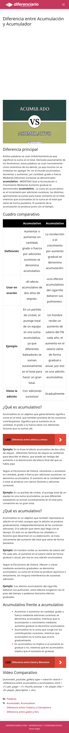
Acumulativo (28, 703)
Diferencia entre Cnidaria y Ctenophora (29, 707)
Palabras (11, 698)
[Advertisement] (34, 61)
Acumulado (13, 703)
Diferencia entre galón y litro (23, 711)
